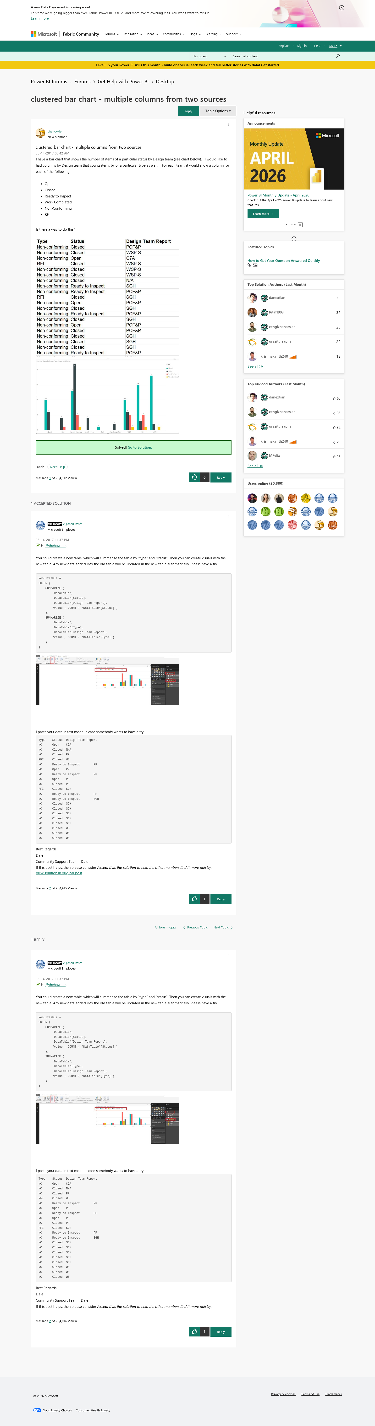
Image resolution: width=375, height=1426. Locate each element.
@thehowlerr (55, 545)
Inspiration (131, 34)
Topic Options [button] (216, 110)
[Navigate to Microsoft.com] (44, 34)
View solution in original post (59, 872)
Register (284, 45)
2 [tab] (289, 225)
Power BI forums (49, 81)
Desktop (165, 81)
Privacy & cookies (283, 1394)
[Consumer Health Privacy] (93, 1410)
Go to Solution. (140, 447)
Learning (212, 34)
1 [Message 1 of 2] (50, 478)
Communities (172, 34)
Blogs (193, 34)
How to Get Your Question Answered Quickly (284, 260)
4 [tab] (295, 225)
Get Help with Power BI (123, 81)
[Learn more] (263, 213)
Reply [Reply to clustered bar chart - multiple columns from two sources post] (221, 477)
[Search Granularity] (209, 56)
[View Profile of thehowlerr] (56, 131)
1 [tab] (286, 225)
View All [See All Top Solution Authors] (255, 366)
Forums (110, 34)
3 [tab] (292, 225)
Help (317, 45)
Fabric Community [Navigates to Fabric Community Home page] (81, 34)
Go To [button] (333, 46)
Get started (270, 65)
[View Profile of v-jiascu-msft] (72, 523)
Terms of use (310, 1394)
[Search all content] (286, 56)
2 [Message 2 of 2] (50, 888)
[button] (188, 111)
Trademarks (333, 1394)
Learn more (40, 18)
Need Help (57, 466)
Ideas (150, 34)
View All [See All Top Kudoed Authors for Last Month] (255, 466)
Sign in (302, 45)
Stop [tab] (300, 225)
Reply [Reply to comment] (221, 899)
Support (231, 34)
